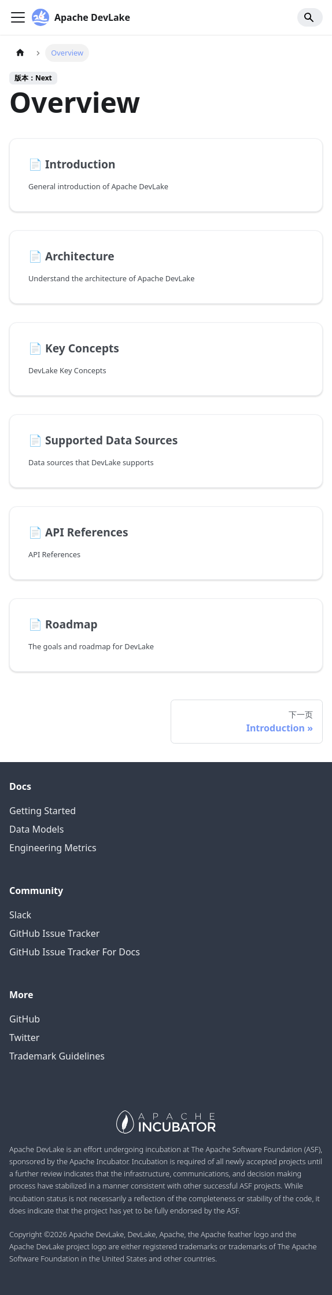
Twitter (24, 1037)
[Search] (310, 17)
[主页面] (20, 53)
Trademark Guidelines (57, 1056)
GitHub (24, 1019)
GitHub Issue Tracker (54, 933)
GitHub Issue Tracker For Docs (74, 952)
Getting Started (42, 810)
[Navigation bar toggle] (18, 17)
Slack (20, 914)
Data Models (36, 829)
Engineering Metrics (53, 847)
